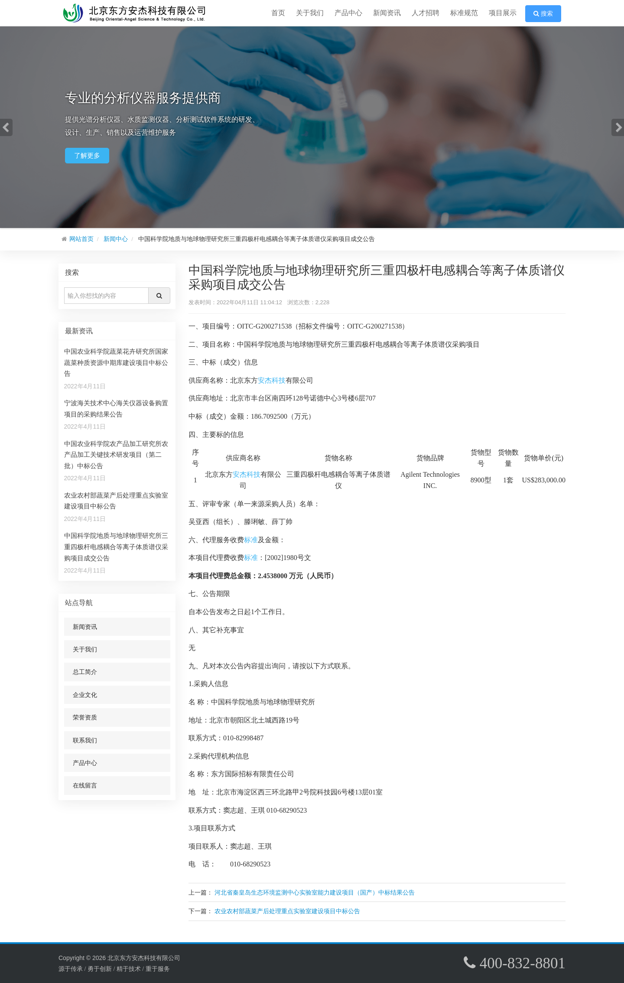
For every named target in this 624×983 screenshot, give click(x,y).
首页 (278, 12)
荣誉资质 (85, 717)
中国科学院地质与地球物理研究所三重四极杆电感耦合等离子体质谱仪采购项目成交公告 (116, 546)
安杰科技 (272, 380)
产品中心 (348, 12)
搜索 (543, 13)
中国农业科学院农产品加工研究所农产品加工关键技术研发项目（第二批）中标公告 (116, 454)
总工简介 (85, 671)
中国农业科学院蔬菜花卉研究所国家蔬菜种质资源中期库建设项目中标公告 (116, 362)
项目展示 (503, 12)
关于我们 (310, 12)
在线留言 (85, 785)
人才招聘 (425, 12)
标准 (251, 540)
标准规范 (464, 12)
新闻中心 (116, 239)
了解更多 (87, 155)
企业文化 (85, 694)
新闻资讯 (387, 12)
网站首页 (81, 239)
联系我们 (85, 740)
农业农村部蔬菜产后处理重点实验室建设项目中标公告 (287, 911)
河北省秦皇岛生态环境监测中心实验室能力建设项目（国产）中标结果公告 (314, 892)
